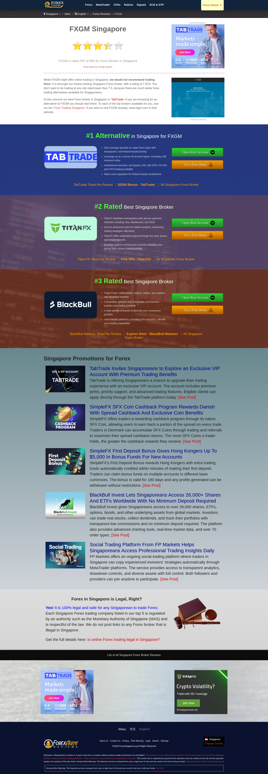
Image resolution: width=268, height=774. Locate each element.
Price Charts (212, 5)
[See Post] (187, 397)
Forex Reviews (101, 13)
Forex (88, 4)
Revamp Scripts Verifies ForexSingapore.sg (205, 761)
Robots (128, 4)
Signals (141, 4)
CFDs (117, 4)
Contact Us (115, 741)
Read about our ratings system (97, 67)
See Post (160, 768)
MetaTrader (103, 4)
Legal (147, 741)
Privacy (125, 741)
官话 (132, 729)
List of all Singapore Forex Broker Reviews (134, 655)
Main (67, 13)
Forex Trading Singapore (69, 107)
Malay (122, 729)
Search (155, 741)
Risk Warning (137, 741)
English (81, 13)
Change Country (214, 743)
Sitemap (164, 741)
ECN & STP (157, 4)
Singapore (52, 13)
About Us (104, 741)
